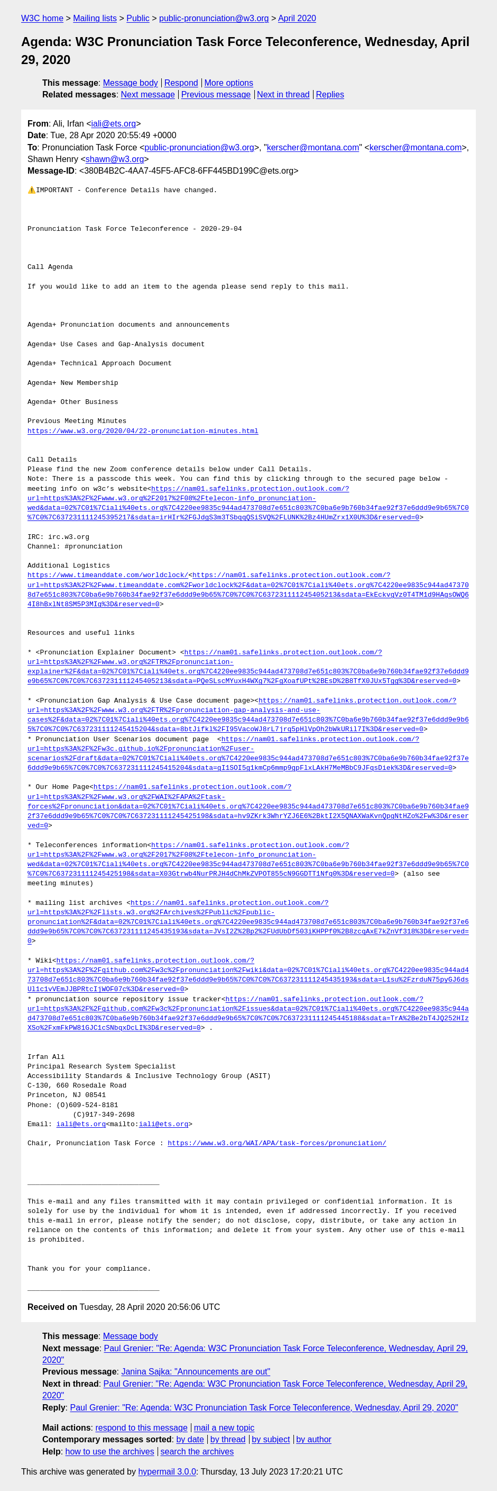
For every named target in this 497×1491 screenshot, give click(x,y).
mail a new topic (224, 1427)
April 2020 (297, 18)
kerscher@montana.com (313, 147)
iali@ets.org (113, 123)
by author (314, 1439)
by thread (228, 1439)
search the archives (197, 1451)
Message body (130, 82)
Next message (148, 94)
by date (190, 1439)
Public (138, 18)
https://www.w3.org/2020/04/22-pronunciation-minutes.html (143, 431)
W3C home (42, 18)
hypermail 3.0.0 (167, 1471)
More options (229, 82)
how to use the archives (110, 1451)
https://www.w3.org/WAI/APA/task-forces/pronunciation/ (277, 1143)
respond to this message (141, 1427)
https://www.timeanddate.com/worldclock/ (107, 575)
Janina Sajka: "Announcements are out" (195, 1371)
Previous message (216, 94)
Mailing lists (95, 18)
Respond (181, 82)
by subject (271, 1439)
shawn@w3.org (115, 159)
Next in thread (283, 94)
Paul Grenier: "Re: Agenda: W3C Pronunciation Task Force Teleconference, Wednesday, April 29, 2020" (264, 1407)
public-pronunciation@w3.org (214, 18)
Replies (330, 94)
